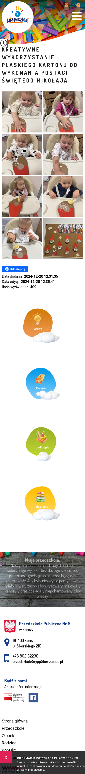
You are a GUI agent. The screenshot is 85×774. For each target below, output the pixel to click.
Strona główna (15, 721)
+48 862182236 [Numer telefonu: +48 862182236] (25, 655)
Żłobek (8, 735)
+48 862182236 (66, 5)
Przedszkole (13, 728)
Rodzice (9, 742)
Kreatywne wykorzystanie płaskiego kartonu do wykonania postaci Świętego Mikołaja (40, 65)
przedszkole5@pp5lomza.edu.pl (77, 5)
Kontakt (9, 750)
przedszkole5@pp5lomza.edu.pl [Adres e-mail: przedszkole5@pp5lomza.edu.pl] (38, 661)
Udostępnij (15, 269)
